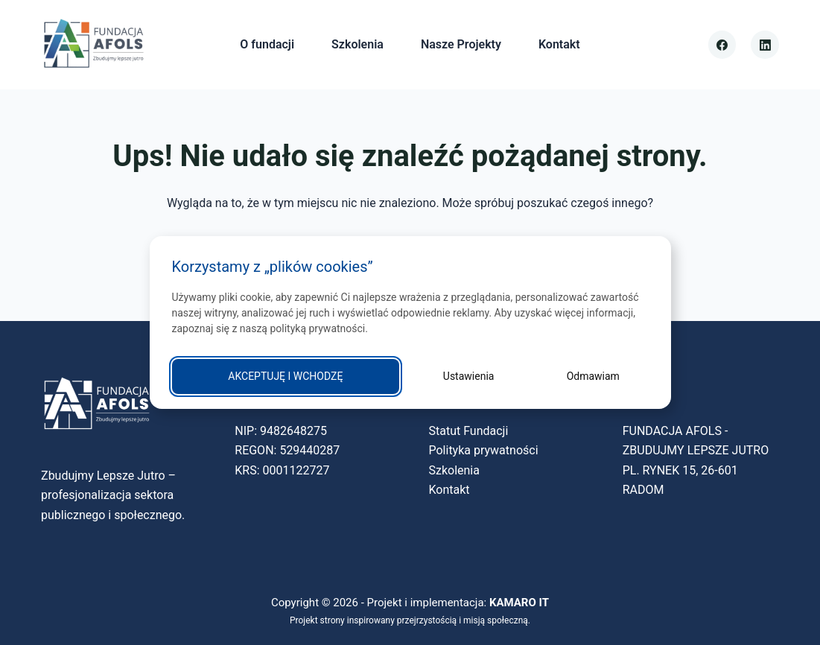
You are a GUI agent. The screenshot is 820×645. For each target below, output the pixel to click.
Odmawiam (593, 376)
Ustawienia (469, 376)
